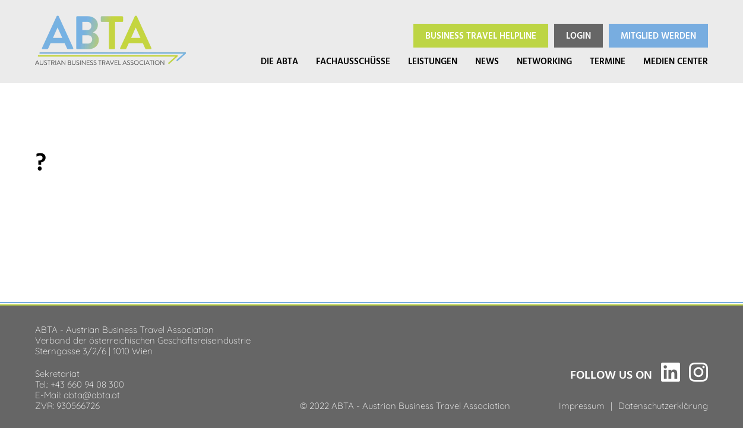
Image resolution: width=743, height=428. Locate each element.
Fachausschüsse (353, 61)
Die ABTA (279, 61)
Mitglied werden (658, 36)
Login (578, 36)
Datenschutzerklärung (663, 405)
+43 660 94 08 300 (87, 383)
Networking (544, 61)
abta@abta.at (92, 394)
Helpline (480, 36)
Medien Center (675, 61)
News (487, 61)
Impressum (582, 405)
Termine (607, 61)
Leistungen (432, 61)
